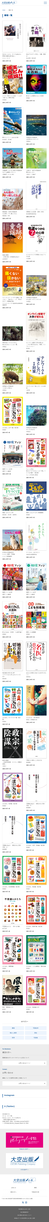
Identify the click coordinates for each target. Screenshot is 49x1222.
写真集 (36, 1037)
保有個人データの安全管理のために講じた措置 (24, 1218)
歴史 (35, 1033)
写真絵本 (35, 1028)
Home (3, 10)
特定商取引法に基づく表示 (24, 1209)
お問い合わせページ (24, 1063)
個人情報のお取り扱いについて (24, 1215)
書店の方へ (14, 1192)
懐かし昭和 (13, 1033)
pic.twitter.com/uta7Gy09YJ (21, 1121)
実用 (13, 1037)
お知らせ (13, 1187)
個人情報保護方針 (24, 1212)
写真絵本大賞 (35, 1192)
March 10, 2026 (24, 1123)
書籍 (13, 1028)
